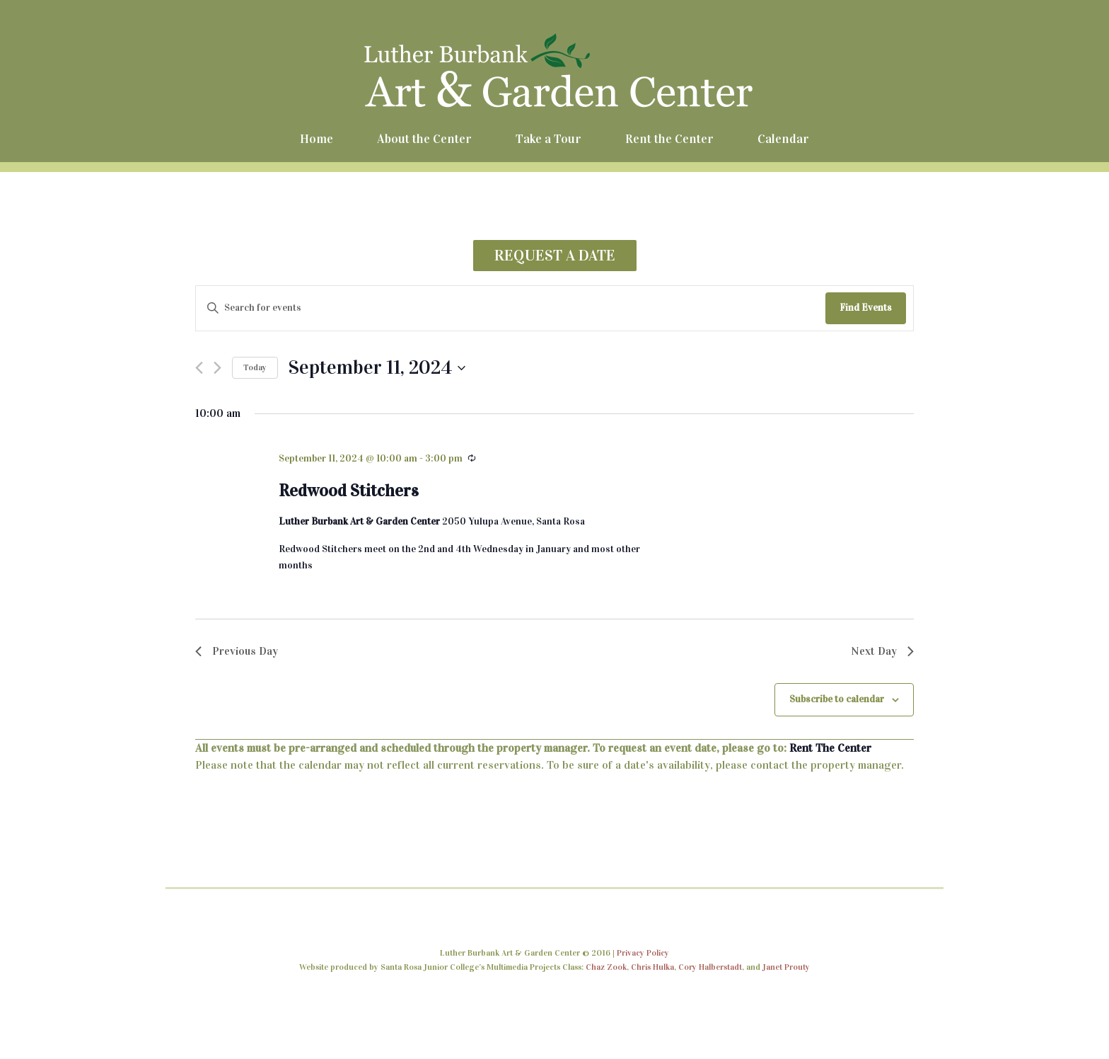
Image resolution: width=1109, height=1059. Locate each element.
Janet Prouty (786, 967)
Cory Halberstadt (710, 967)
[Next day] (217, 367)
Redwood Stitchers (349, 490)
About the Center (424, 139)
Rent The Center (830, 748)
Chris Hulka (652, 967)
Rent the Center (669, 139)
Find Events (866, 308)
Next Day (882, 651)
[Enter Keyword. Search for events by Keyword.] (510, 308)
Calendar (783, 139)
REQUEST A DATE (554, 255)
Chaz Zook (606, 967)
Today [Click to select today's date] (255, 367)
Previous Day (236, 651)
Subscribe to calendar (836, 699)
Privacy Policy (643, 953)
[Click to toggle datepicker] (377, 368)
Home (316, 139)
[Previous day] (199, 367)
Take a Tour (548, 139)
